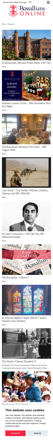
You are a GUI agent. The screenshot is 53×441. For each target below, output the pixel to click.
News (4, 24)
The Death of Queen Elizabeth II (19, 361)
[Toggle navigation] (48, 2)
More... (4, 67)
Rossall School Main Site (12, 2)
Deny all (37, 433)
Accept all (15, 433)
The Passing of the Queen (15, 404)
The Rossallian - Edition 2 (15, 277)
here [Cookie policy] (18, 426)
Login (24, 2)
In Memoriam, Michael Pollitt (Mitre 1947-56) (26, 62)
